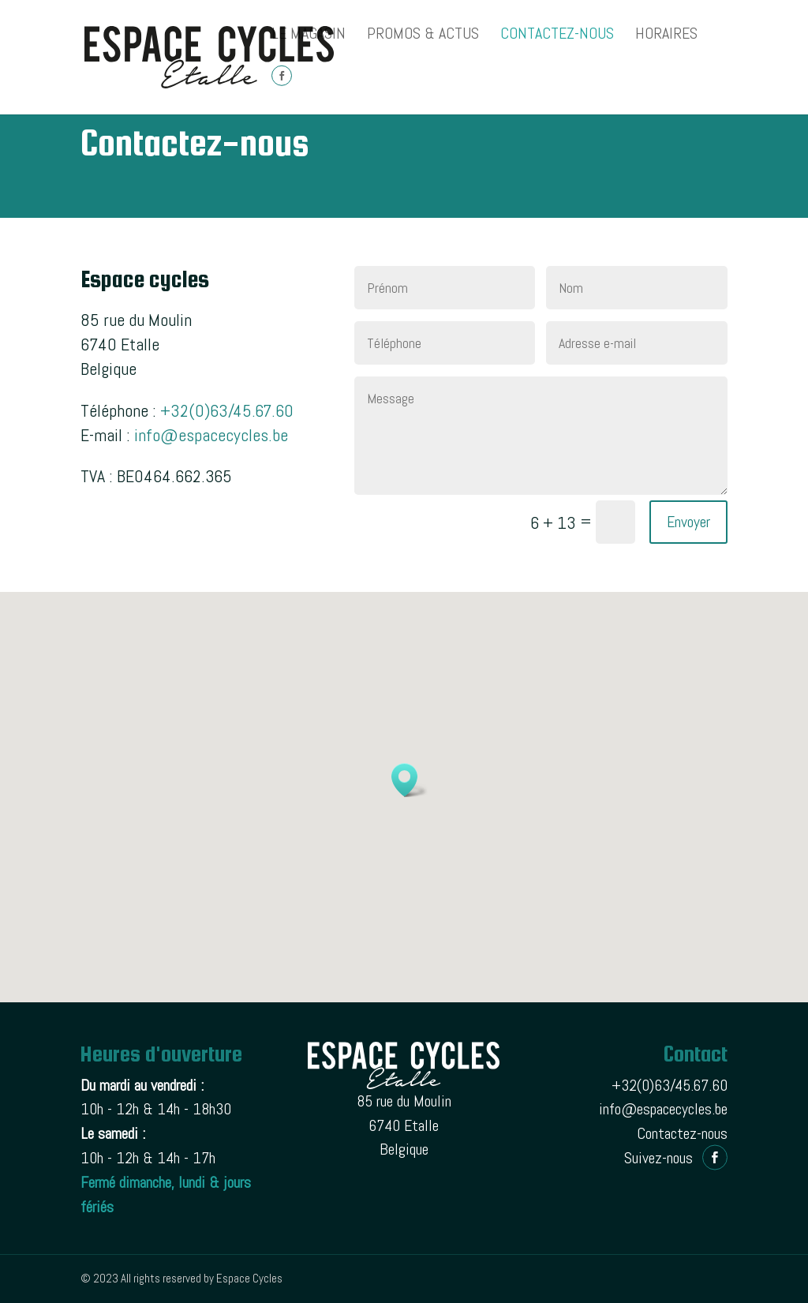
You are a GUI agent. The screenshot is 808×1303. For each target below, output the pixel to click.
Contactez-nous (557, 35)
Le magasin (308, 35)
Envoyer (688, 521)
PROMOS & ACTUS (423, 35)
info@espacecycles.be (211, 435)
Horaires (666, 35)
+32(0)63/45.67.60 (227, 410)
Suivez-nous (658, 1158)
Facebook (281, 90)
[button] (409, 780)
